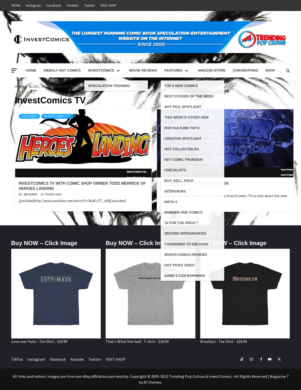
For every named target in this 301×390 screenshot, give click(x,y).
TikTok (16, 5)
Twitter (89, 5)
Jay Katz (30, 194)
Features (177, 70)
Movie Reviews (143, 70)
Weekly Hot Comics (62, 70)
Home (31, 70)
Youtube (73, 5)
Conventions (245, 70)
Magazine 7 (279, 376)
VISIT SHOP (108, 5)
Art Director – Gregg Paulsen (195, 183)
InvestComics (105, 70)
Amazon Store (211, 70)
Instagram (33, 5)
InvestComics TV (57, 116)
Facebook (53, 5)
